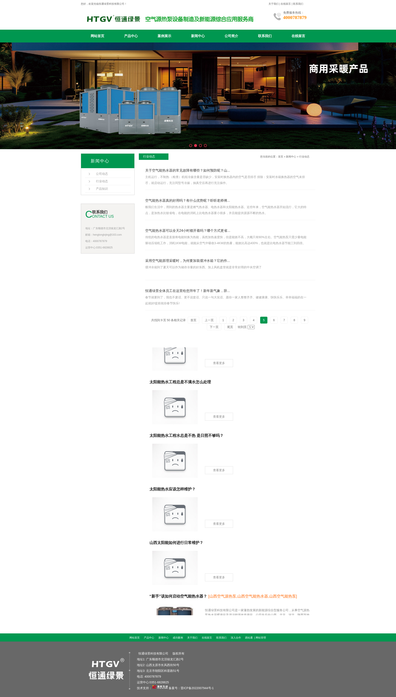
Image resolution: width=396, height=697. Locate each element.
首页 (280, 156)
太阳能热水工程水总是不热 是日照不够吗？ (186, 437)
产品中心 (131, 36)
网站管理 (261, 637)
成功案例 (178, 637)
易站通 (250, 637)
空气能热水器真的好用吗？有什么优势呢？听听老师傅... (187, 200)
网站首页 (97, 36)
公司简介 (231, 36)
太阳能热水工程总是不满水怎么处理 (180, 383)
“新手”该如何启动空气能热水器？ (223, 597)
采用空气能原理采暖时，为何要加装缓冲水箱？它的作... (187, 260)
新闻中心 (198, 36)
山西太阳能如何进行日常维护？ (176, 544)
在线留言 (286, 3)
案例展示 (164, 36)
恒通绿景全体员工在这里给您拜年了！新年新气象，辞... (187, 291)
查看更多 (219, 364)
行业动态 (304, 156)
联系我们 (298, 3)
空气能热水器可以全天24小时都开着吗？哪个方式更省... (187, 230)
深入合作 (236, 637)
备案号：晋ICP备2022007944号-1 (191, 688)
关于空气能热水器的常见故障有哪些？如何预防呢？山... (187, 170)
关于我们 (273, 3)
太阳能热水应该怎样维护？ (172, 490)
